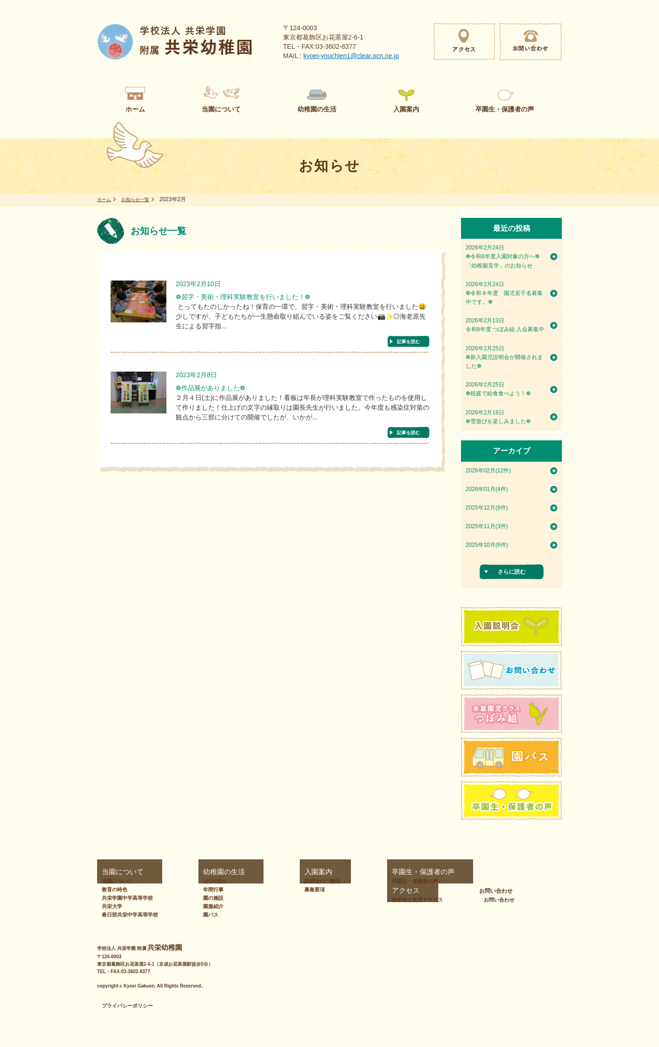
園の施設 (209, 898)
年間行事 (209, 889)
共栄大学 (112, 906)
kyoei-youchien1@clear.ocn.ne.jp (351, 55)
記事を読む (408, 343)
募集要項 (279, 889)
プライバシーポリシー (127, 1005)
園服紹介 (209, 906)
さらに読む (512, 572)
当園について (114, 872)
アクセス (439, 872)
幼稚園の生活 (211, 872)
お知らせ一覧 (141, 199)
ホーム (105, 199)
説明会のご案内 (286, 881)
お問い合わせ (536, 872)
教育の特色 (114, 889)
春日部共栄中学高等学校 (130, 914)
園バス (206, 914)
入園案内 (275, 872)
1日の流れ (210, 881)
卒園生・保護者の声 (366, 872)
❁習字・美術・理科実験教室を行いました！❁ (262, 298)
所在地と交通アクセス (457, 881)
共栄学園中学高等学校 (127, 898)
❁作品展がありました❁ (220, 392)
